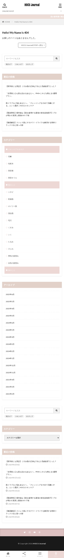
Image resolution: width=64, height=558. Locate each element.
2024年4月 (10, 337)
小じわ (10, 249)
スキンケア (19, 64)
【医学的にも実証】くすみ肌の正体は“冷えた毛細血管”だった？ (31, 86)
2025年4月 (10, 309)
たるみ (10, 242)
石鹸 (10, 156)
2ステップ (29, 64)
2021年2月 (10, 394)
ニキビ (10, 192)
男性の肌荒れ (13, 256)
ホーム (8, 554)
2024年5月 (10, 330)
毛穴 (10, 220)
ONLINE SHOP (8, 11)
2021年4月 (10, 380)
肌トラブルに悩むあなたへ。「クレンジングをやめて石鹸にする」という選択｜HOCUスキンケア (30, 104)
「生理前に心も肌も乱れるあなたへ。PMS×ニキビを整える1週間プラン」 (31, 94)
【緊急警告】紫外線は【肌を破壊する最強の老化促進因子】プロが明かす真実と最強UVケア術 (31, 114)
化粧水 (10, 163)
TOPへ (56, 554)
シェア (24, 554)
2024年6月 (10, 323)
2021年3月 (10, 387)
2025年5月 (10, 301)
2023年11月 (10, 372)
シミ (10, 235)
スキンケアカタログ (16, 149)
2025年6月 (10, 294)
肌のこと (11, 185)
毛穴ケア (9, 64)
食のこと (11, 270)
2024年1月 (10, 358)
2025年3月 (10, 316)
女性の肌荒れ (13, 263)
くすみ (10, 227)
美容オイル (12, 178)
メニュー (40, 554)
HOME (7, 22)
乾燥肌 (10, 199)
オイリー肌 (12, 206)
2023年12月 (10, 365)
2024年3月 (10, 344)
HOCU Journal (32, 5)
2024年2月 (10, 351)
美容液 (10, 171)
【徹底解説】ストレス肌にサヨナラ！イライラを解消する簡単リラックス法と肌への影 (31, 123)
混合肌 (10, 213)
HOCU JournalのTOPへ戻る (32, 45)
